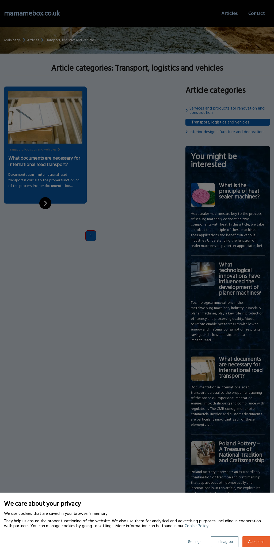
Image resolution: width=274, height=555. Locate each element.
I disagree (224, 541)
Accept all (256, 541)
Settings (194, 541)
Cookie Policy (196, 525)
